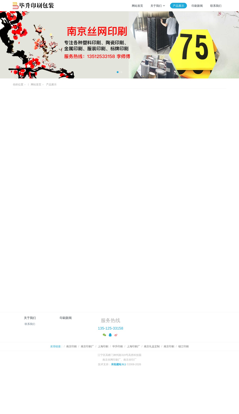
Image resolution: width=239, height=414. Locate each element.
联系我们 (30, 337)
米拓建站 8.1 (118, 378)
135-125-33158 (110, 342)
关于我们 (30, 331)
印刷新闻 (66, 331)
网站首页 (137, 5)
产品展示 (51, 84)
